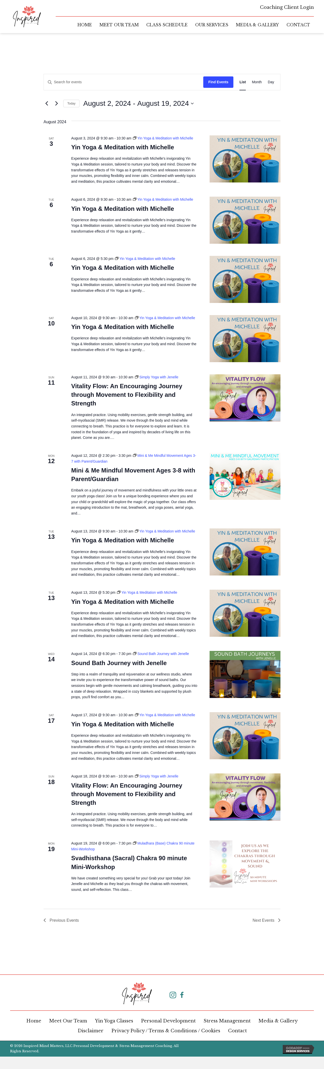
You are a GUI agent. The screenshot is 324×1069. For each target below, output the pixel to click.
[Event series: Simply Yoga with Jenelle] (156, 377)
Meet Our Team (68, 1021)
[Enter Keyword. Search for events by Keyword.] (123, 82)
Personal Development (168, 1021)
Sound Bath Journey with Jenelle (119, 663)
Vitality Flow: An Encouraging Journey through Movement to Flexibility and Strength (126, 395)
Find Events (218, 82)
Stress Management (227, 1021)
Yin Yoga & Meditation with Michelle (122, 147)
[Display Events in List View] (242, 82)
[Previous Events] (47, 103)
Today (71, 103)
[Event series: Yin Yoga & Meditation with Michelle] (163, 138)
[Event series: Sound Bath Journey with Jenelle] (161, 654)
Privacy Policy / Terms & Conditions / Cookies (165, 1031)
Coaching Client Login (287, 7)
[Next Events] (56, 103)
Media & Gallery (278, 1021)
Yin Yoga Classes (114, 1021)
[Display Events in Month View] (257, 82)
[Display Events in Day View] (271, 82)
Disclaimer (91, 1031)
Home (33, 1021)
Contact (237, 1031)
